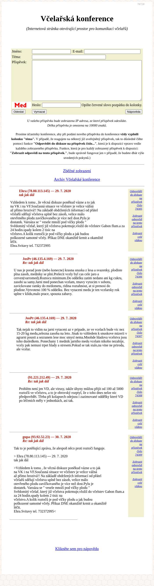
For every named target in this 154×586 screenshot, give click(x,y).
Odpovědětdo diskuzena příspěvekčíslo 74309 (136, 453)
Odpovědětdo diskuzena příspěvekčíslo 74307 (136, 335)
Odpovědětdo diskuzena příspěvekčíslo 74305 (136, 207)
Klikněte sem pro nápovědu (77, 556)
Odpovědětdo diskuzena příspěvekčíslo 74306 (136, 275)
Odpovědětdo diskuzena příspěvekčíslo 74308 (136, 394)
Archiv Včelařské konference (77, 187)
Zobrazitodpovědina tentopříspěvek (136, 229)
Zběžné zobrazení (77, 179)
